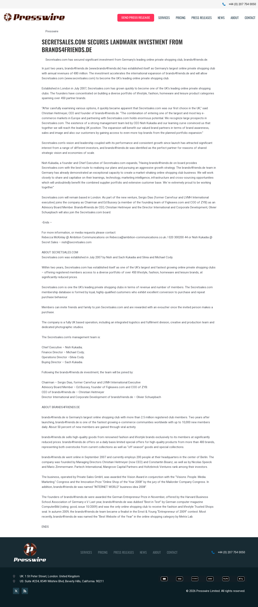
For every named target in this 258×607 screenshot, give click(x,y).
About (235, 18)
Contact (250, 18)
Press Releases (201, 18)
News (221, 18)
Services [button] (164, 18)
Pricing (181, 18)
